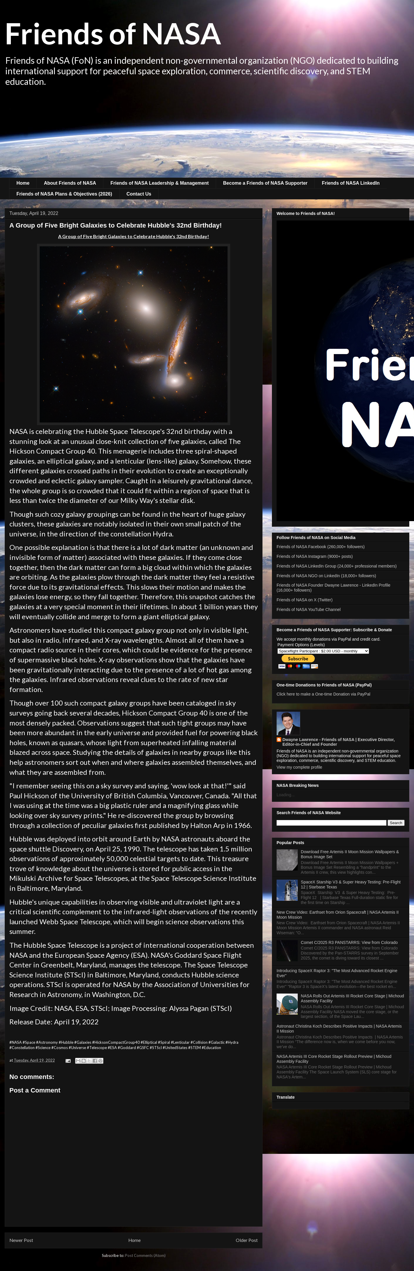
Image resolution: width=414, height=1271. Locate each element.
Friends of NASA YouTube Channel (309, 609)
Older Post (247, 1240)
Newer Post (21, 1240)
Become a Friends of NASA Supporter (265, 183)
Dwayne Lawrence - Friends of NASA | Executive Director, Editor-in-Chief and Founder (338, 742)
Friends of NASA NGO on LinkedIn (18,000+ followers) (326, 575)
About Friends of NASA (70, 183)
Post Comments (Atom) (145, 1255)
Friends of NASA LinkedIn (351, 183)
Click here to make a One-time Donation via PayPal (323, 694)
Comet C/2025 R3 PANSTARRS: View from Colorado (349, 942)
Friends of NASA (113, 32)
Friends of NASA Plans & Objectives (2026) (64, 193)
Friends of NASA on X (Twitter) (305, 599)
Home (22, 183)
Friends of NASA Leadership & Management (159, 183)
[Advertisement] (207, 133)
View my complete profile (299, 767)
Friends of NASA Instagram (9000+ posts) (315, 556)
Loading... (286, 794)
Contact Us (139, 193)
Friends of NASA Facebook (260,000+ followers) (321, 546)
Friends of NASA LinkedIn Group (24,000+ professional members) (337, 566)
